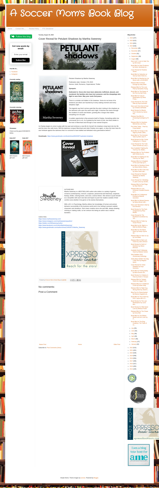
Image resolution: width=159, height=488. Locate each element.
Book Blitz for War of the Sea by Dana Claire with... (140, 170)
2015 (131, 366)
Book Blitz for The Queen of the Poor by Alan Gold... (139, 92)
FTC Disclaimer (47, 29)
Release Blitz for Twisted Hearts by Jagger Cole (138, 280)
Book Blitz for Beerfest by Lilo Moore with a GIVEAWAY (140, 79)
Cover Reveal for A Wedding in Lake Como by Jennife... (140, 180)
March (133, 339)
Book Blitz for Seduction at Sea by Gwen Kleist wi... (139, 75)
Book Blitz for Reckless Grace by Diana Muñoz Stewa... (140, 166)
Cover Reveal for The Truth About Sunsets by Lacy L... (140, 144)
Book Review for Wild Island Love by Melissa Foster (139, 307)
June (133, 331)
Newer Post (42, 344)
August (133, 59)
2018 (131, 358)
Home (10, 29)
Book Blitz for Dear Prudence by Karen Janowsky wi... (140, 66)
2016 (131, 363)
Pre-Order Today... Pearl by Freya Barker (139, 127)
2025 (131, 40)
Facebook (14, 72)
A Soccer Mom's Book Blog (71, 13)
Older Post (117, 344)
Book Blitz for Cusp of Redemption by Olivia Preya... (138, 97)
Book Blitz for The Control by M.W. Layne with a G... (139, 297)
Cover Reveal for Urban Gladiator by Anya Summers (138, 266)
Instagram (14, 74)
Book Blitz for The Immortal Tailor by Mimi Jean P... (139, 136)
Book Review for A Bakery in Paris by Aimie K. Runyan (139, 276)
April (132, 336)
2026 (131, 38)
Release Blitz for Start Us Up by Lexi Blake (139, 236)
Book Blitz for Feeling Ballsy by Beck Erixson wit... (139, 271)
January (134, 344)
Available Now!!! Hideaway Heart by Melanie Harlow (139, 251)
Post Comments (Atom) (54, 347)
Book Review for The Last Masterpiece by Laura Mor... (139, 302)
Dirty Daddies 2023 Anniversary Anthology (138, 255)
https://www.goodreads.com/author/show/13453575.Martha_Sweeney (62, 227)
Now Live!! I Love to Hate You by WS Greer (140, 62)
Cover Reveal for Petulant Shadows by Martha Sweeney (139, 175)
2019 (131, 355)
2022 (131, 347)
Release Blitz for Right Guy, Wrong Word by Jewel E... (139, 288)
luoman (83, 478)
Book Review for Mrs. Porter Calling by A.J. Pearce (139, 140)
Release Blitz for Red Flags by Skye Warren (139, 185)
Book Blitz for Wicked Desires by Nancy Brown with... (140, 201)
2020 (131, 353)
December (134, 48)
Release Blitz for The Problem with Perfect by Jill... (140, 153)
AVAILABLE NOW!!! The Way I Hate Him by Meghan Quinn (140, 260)
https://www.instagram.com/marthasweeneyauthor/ (55, 221)
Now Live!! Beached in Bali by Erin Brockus (140, 205)
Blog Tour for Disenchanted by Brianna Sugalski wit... (139, 293)
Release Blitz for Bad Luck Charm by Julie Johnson (139, 240)
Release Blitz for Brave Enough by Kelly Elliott (138, 83)
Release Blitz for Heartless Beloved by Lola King (139, 123)
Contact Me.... (20, 29)
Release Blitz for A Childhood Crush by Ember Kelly (140, 284)
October (134, 53)
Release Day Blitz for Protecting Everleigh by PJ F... (140, 117)
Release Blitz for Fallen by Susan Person (139, 222)
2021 (131, 350)
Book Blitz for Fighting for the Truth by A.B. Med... (140, 157)
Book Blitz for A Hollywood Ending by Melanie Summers (139, 196)
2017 (131, 361)
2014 (131, 369)
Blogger (96, 478)
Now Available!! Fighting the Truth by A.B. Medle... (139, 149)
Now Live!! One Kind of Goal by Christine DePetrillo (139, 106)
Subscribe (21, 60)
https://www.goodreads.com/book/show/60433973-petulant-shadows (70, 136)
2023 (131, 46)
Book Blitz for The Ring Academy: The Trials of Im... (139, 323)
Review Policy (34, 29)
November (134, 51)
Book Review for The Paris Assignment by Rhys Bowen (139, 210)
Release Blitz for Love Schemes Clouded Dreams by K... (140, 190)
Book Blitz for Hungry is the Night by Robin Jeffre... (139, 131)
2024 (131, 43)
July (132, 328)
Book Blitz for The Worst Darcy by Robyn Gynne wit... (139, 231)
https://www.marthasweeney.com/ (50, 219)
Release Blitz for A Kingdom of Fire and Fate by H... (139, 162)
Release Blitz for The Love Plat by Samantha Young (139, 88)
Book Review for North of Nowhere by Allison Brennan (138, 245)
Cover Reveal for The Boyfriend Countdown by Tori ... (139, 216)
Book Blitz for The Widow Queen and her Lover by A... (139, 317)
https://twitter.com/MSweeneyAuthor (51, 223)
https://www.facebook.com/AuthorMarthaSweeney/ (55, 225)
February (134, 341)
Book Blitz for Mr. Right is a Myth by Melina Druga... (139, 226)
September (134, 56)
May (132, 333)
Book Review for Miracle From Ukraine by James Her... (139, 112)
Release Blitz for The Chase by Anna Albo (139, 312)
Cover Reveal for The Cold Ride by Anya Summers (139, 102)
